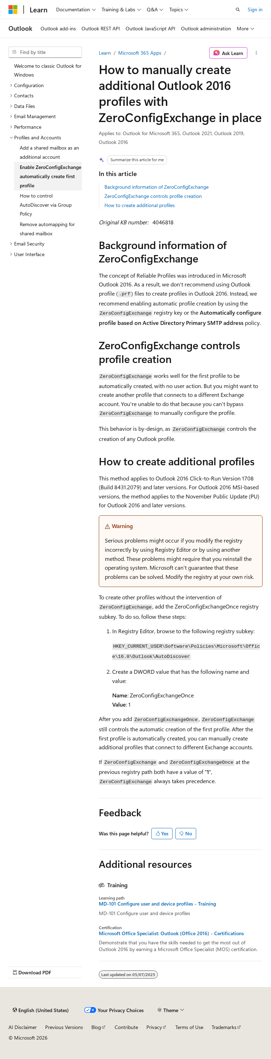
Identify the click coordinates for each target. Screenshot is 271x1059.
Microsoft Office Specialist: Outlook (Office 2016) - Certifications (171, 933)
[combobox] (45, 52)
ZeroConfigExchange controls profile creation (153, 196)
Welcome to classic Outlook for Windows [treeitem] (48, 70)
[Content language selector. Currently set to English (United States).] (40, 1010)
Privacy (154, 1027)
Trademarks (224, 1027)
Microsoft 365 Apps (139, 52)
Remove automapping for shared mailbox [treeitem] (47, 229)
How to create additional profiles (139, 205)
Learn (105, 52)
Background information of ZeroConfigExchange (156, 186)
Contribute (126, 1027)
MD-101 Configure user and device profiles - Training (157, 904)
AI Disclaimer (22, 1027)
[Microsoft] (13, 9)
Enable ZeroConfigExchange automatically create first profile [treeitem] (50, 176)
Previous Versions (64, 1027)
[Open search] (238, 9)
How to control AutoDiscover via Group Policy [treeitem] (46, 204)
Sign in (255, 9)
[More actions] (256, 53)
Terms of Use (189, 1027)
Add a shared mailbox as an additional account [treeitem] (49, 152)
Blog (96, 1027)
